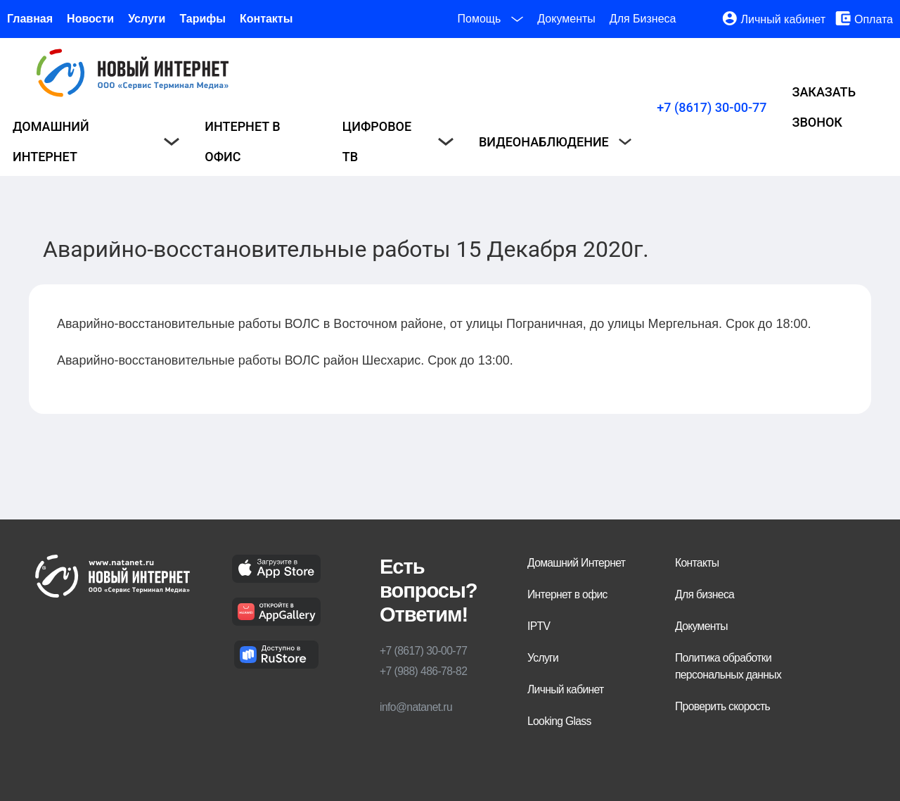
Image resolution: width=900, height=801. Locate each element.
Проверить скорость (722, 706)
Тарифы (202, 19)
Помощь (491, 19)
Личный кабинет (783, 19)
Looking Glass (559, 721)
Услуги (146, 19)
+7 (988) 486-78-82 (423, 671)
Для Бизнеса (643, 19)
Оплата (873, 19)
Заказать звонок (824, 107)
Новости (90, 19)
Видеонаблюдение (555, 141)
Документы (566, 19)
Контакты (266, 19)
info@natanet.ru (416, 707)
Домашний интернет (96, 141)
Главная (30, 19)
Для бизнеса (704, 594)
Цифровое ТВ (398, 141)
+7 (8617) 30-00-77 (711, 107)
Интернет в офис (242, 141)
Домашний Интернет (576, 563)
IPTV (538, 626)
